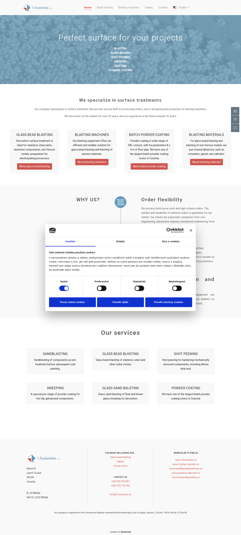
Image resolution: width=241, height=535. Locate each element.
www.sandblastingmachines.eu (185, 468)
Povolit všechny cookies (168, 302)
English (180, 7)
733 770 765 (123, 485)
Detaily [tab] (120, 241)
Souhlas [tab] (70, 241)
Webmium (126, 532)
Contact (163, 7)
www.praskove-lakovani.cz (186, 473)
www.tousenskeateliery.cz (186, 477)
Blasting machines (128, 7)
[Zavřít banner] (191, 230)
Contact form (120, 466)
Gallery (149, 7)
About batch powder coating (149, 166)
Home (88, 7)
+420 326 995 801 (120, 481)
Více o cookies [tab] (171, 241)
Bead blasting (105, 7)
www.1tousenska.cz (185, 459)
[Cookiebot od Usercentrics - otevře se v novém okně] (169, 230)
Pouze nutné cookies (72, 302)
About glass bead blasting (34, 166)
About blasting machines (91, 162)
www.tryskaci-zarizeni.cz (186, 464)
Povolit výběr (120, 302)
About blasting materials (206, 162)
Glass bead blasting (120, 457)
